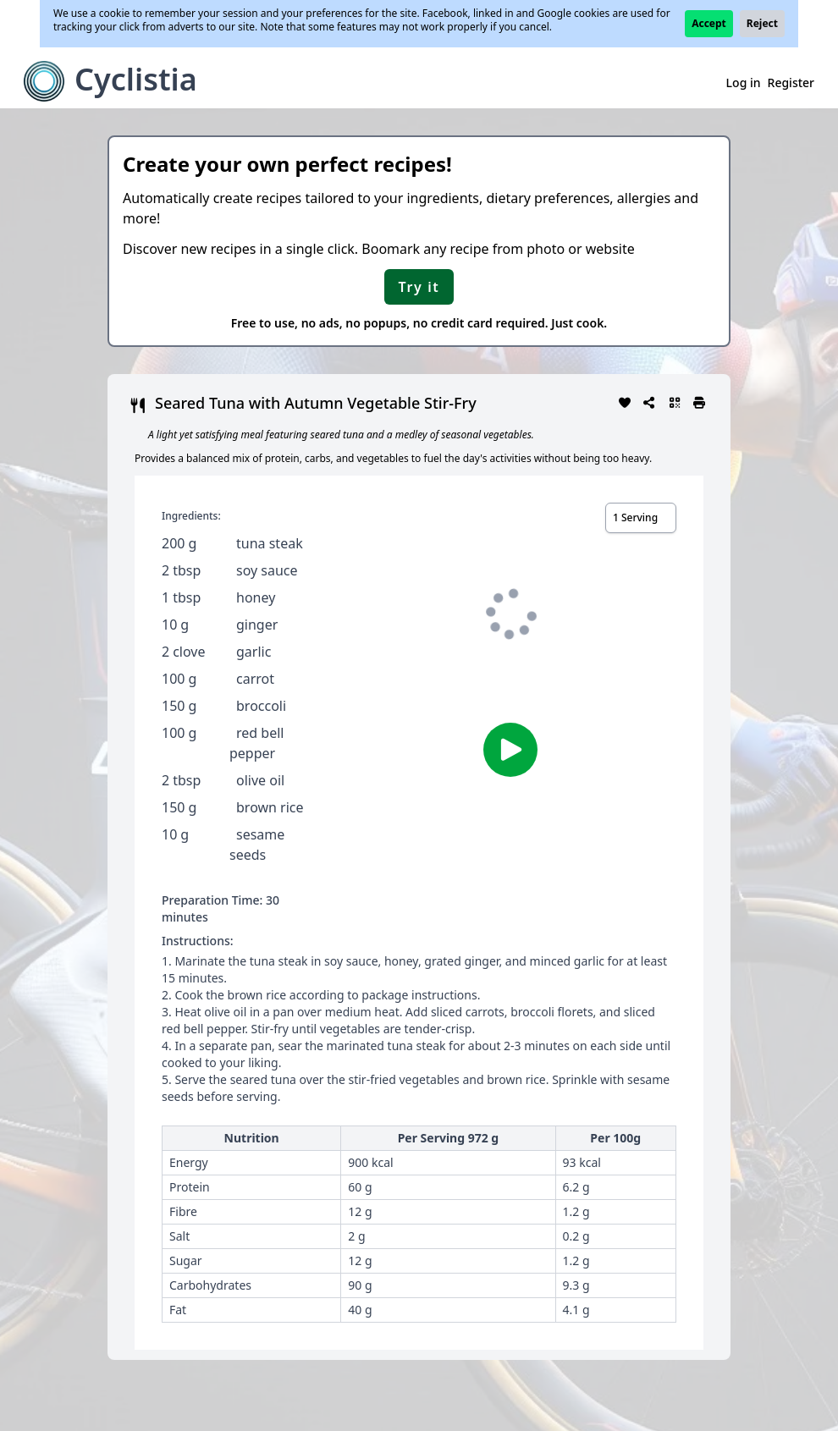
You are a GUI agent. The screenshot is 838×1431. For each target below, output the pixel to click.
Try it (419, 287)
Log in (743, 82)
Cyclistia (135, 79)
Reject (762, 23)
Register (791, 82)
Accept (709, 23)
